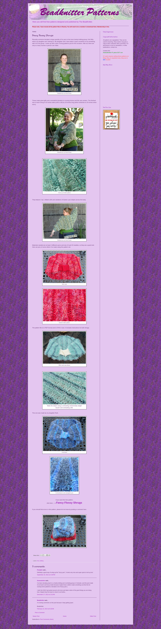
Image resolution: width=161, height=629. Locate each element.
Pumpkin (40, 570)
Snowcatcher (41, 580)
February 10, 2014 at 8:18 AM (45, 609)
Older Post (93, 616)
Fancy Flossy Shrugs (69, 502)
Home (64, 616)
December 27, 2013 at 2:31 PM (46, 594)
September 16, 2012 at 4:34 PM (46, 575)
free (38, 560)
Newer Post (36, 616)
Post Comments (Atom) (46, 619)
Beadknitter (40, 600)
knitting (41, 560)
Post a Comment (39, 612)
